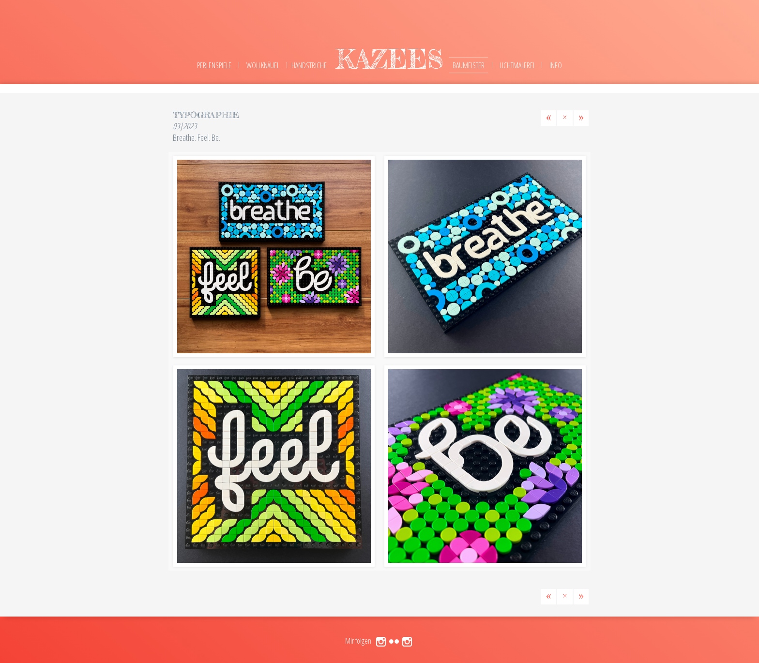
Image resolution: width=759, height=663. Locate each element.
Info (555, 65)
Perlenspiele (214, 65)
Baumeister (469, 65)
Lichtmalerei (517, 65)
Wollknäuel (262, 65)
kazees (389, 59)
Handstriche (309, 65)
